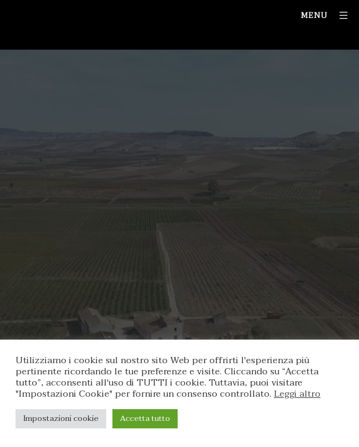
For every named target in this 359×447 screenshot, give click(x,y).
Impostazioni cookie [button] (61, 418)
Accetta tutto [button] (145, 418)
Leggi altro (297, 394)
